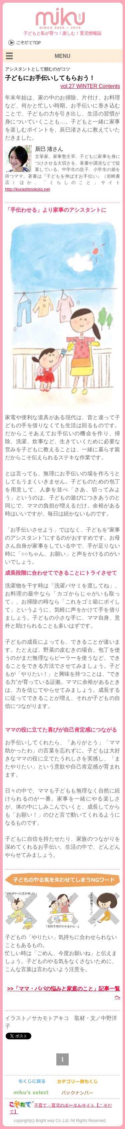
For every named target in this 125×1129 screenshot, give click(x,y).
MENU (62, 56)
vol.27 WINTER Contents (90, 86)
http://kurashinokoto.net (27, 189)
